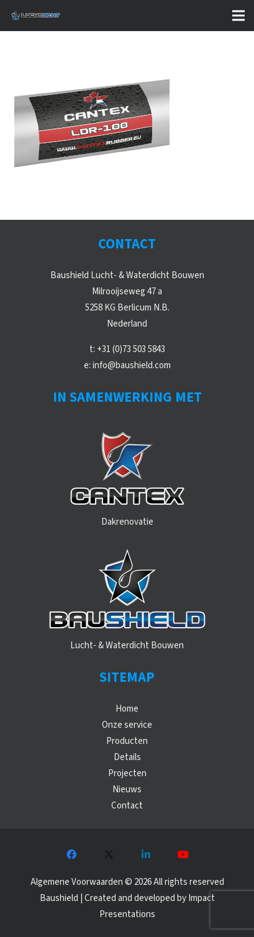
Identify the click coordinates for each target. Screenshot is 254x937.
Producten (127, 741)
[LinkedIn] (146, 854)
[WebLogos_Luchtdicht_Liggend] (35, 15)
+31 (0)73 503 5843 (131, 349)
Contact (127, 805)
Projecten (127, 773)
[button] (238, 15)
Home (127, 708)
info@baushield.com (132, 365)
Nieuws (127, 789)
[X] (108, 854)
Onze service (127, 724)
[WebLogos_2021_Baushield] (127, 591)
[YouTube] (183, 854)
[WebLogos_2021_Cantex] (127, 467)
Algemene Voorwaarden (76, 882)
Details (127, 757)
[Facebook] (71, 854)
